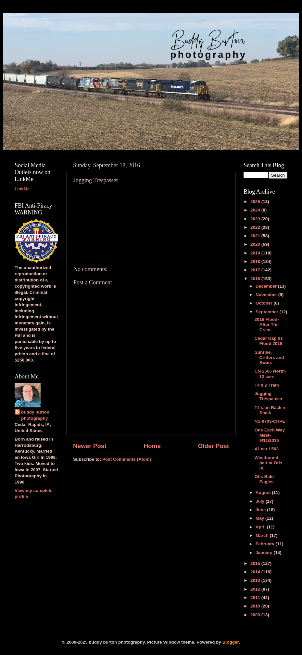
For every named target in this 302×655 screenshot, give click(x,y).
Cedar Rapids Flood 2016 (269, 341)
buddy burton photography (35, 415)
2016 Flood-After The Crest (267, 324)
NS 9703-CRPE (270, 421)
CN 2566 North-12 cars (270, 374)
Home (152, 446)
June (261, 509)
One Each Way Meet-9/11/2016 (270, 435)
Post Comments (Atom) (126, 459)
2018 (255, 261)
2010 (255, 606)
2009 (255, 614)
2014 (255, 571)
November (267, 294)
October (265, 303)
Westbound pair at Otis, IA (269, 463)
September (268, 311)
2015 (255, 563)
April (261, 527)
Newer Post (90, 446)
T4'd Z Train (267, 385)
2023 (255, 218)
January (265, 552)
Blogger (230, 642)
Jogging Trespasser (269, 396)
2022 (255, 227)
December (267, 286)
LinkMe (22, 188)
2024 (255, 210)
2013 (255, 580)
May (260, 518)
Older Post (213, 446)
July (261, 501)
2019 (255, 253)
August (264, 492)
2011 (255, 597)
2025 (255, 201)
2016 (255, 278)
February (266, 543)
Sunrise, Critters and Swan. (269, 357)
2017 (255, 269)
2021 (255, 235)
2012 (255, 589)
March (263, 535)
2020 (255, 244)
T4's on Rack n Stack (270, 410)
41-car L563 (267, 448)
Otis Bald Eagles (264, 479)
